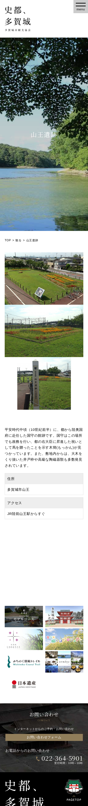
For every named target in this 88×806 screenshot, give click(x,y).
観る (18, 240)
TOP (8, 240)
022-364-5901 (62, 758)
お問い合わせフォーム (44, 737)
